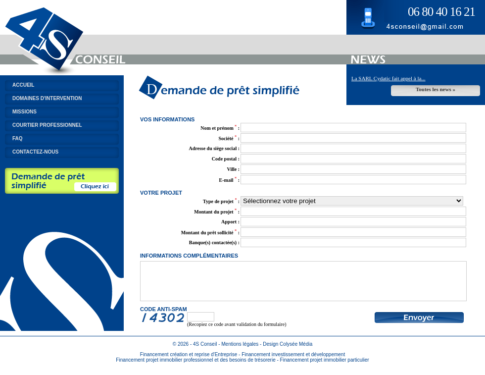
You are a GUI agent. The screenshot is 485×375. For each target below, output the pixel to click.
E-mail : (229, 180)
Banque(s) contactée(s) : (214, 242)
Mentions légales (239, 351)
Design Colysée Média (287, 351)
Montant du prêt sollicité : (210, 232)
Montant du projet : (217, 211)
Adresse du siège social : (214, 148)
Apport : (230, 221)
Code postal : (226, 158)
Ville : (233, 169)
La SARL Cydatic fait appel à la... (388, 78)
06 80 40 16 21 (441, 11)
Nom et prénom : (220, 128)
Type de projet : (221, 201)
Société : (229, 138)
